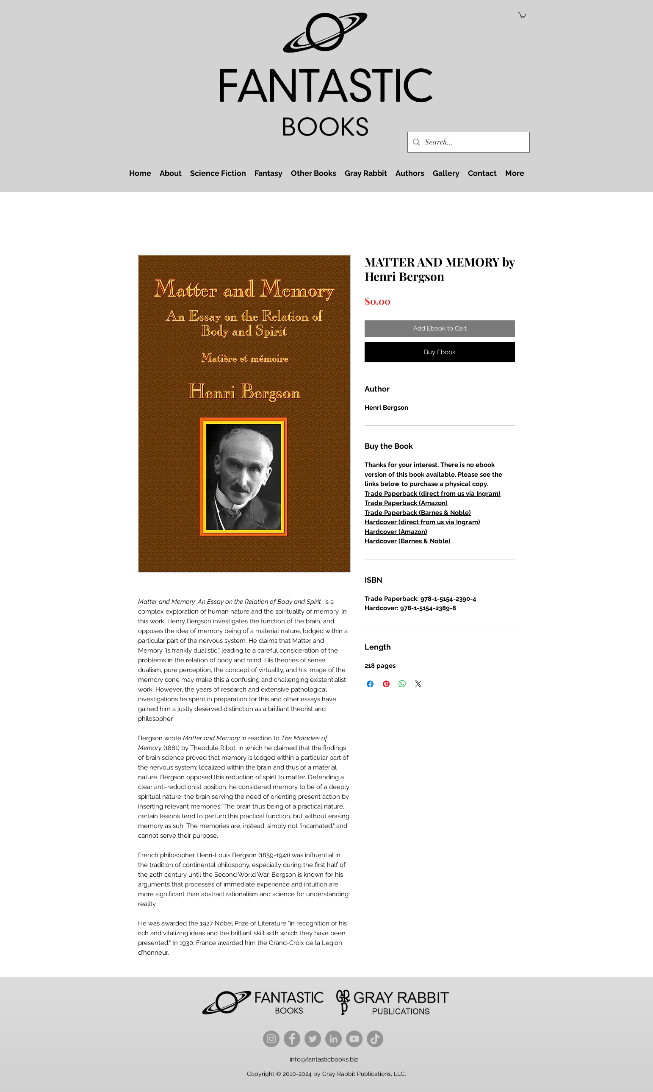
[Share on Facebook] (370, 684)
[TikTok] (375, 1039)
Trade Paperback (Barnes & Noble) (418, 513)
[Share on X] (418, 684)
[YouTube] (354, 1039)
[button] (522, 15)
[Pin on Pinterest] (386, 684)
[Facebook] (292, 1039)
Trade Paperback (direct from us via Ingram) (433, 493)
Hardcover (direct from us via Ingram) (422, 522)
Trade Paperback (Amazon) (406, 503)
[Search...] (468, 142)
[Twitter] (312, 1039)
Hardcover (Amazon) (396, 532)
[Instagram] (271, 1039)
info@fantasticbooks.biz (324, 1059)
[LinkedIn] (333, 1039)
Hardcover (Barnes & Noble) (408, 541)
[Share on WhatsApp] (402, 684)
